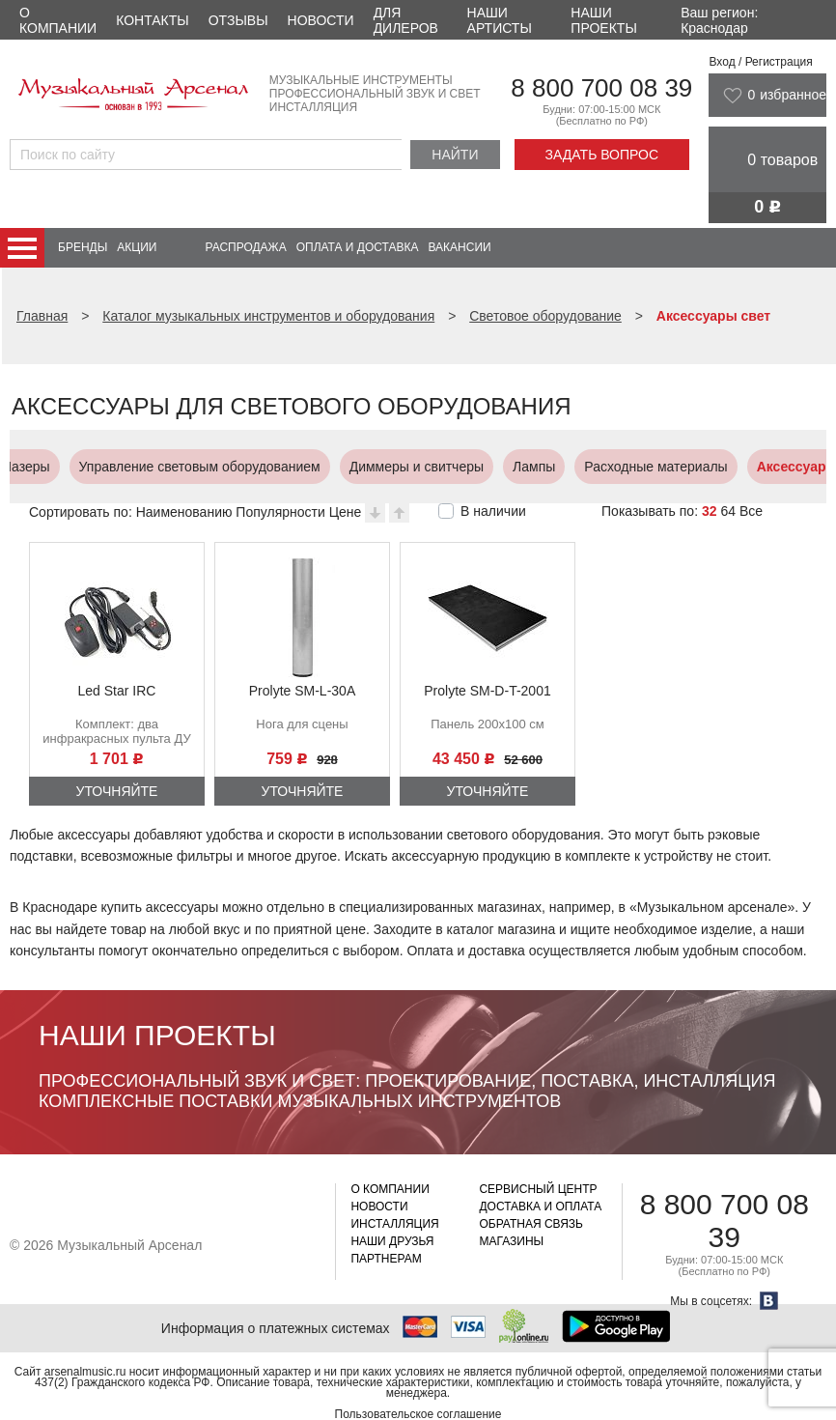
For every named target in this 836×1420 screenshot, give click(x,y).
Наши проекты (603, 20)
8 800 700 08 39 (601, 87)
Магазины (511, 1241)
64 (728, 511)
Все (751, 511)
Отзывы (238, 20)
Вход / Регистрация (760, 62)
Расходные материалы (526, 466)
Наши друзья (391, 1241)
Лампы (404, 466)
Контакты (152, 20)
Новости (321, 20)
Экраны (794, 466)
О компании (58, 20)
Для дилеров (406, 20)
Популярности (280, 512)
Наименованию (184, 512)
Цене (345, 512)
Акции (136, 247)
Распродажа (245, 247)
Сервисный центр (538, 1189)
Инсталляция (394, 1224)
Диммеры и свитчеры (287, 466)
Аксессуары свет (684, 466)
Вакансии (460, 247)
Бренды (82, 247)
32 (709, 511)
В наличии (493, 511)
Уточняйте (117, 791)
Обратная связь (531, 1224)
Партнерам (385, 1258)
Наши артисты (499, 20)
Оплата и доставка (357, 247)
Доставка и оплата (540, 1206)
